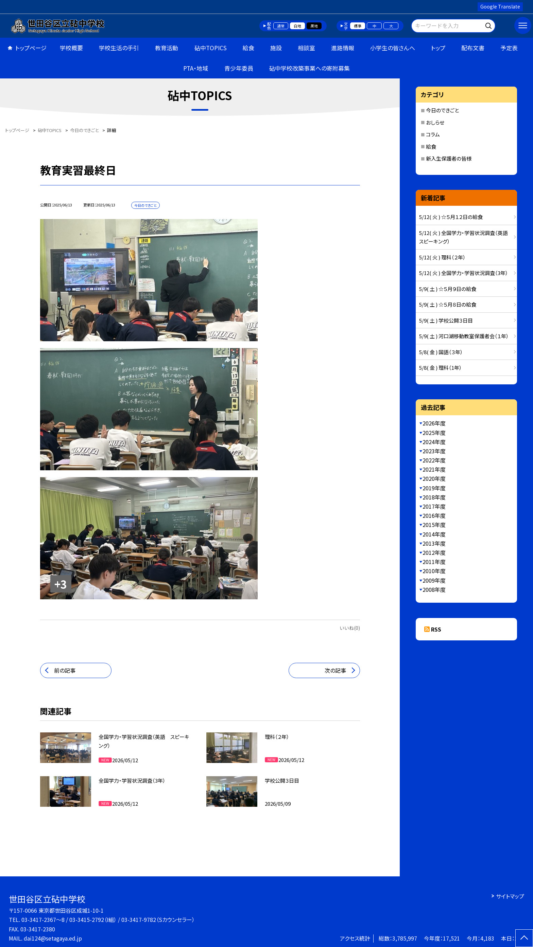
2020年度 (434, 478)
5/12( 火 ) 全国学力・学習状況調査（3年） (463, 272)
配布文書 (472, 47)
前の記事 (64, 670)
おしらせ (435, 122)
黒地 (314, 26)
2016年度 (434, 515)
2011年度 (434, 562)
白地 (297, 26)
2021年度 (434, 469)
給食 (248, 47)
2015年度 (434, 525)
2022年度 (434, 460)
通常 (281, 26)
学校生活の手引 (119, 47)
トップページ (31, 47)
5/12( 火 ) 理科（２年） (442, 257)
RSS (436, 629)
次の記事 (335, 670)
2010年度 (434, 571)
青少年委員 (238, 68)
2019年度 (434, 488)
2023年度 (434, 451)
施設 (276, 47)
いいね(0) (350, 627)
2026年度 (434, 423)
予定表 (509, 47)
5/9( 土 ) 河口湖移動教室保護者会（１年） (464, 336)
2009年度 (434, 580)
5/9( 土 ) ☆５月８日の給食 (447, 304)
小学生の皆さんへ (392, 47)
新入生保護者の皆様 (448, 158)
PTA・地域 (195, 68)
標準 (357, 26)
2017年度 (434, 506)
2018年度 (434, 497)
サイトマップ (510, 896)
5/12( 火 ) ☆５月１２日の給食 (451, 216)
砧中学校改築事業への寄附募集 (309, 68)
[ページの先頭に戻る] (524, 938)
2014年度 (434, 534)
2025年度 (434, 433)
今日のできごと (442, 110)
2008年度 (434, 589)
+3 (60, 584)
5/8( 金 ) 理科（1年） (440, 367)
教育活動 (166, 47)
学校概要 (71, 47)
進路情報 (342, 47)
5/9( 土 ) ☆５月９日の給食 (447, 288)
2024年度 (434, 442)
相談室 (306, 47)
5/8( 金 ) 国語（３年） (441, 352)
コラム (433, 134)
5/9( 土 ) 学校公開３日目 (446, 320)
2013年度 (434, 543)
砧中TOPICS (210, 47)
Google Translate (500, 6)
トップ (438, 47)
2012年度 (434, 552)
